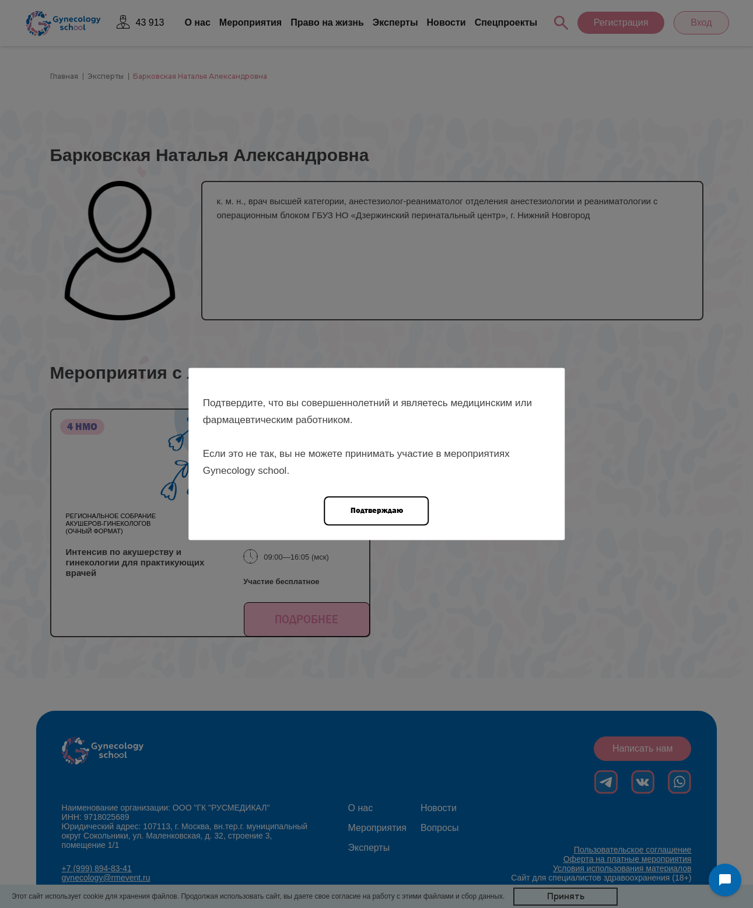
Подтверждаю (377, 510)
